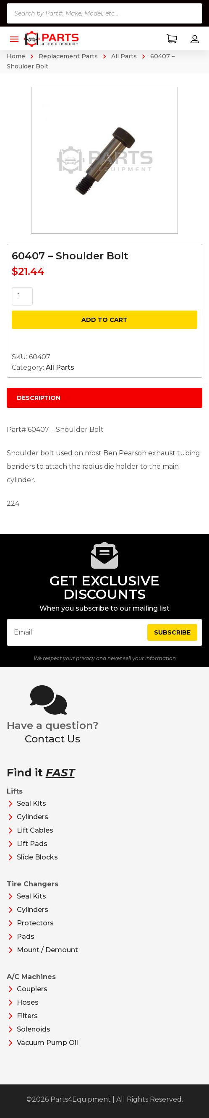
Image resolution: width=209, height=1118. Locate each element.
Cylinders (32, 817)
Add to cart (104, 320)
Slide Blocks (37, 857)
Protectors (35, 923)
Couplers (32, 989)
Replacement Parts (68, 56)
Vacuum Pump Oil (47, 1043)
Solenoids (33, 1029)
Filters (27, 1016)
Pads (25, 936)
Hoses (28, 1002)
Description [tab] (38, 398)
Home (16, 56)
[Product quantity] (22, 296)
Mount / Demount (47, 950)
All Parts (124, 56)
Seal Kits (31, 803)
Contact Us (52, 739)
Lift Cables (35, 830)
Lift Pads (32, 844)
